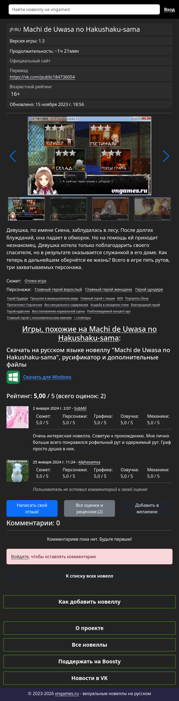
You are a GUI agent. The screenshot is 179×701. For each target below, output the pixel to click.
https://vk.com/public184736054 (42, 77)
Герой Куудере (17, 298)
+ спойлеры (82, 318)
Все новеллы (89, 644)
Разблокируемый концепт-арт (109, 311)
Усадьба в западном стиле (109, 305)
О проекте (89, 628)
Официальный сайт (30, 61)
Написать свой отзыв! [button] (32, 508)
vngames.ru (67, 693)
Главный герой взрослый (58, 289)
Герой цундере (149, 289)
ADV (120, 298)
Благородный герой (145, 305)
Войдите (20, 557)
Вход (169, 9)
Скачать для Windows (47, 377)
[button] (12, 156)
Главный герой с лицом (97, 298)
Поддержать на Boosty (89, 661)
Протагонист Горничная (24, 305)
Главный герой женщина (108, 289)
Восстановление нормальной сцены (58, 311)
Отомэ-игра (35, 280)
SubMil (80, 408)
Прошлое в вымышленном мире (54, 298)
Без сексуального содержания (66, 305)
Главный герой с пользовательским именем (39, 318)
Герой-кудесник (18, 311)
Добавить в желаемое (147, 508)
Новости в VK (89, 678)
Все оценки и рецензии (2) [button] (89, 508)
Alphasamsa (89, 462)
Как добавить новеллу (89, 601)
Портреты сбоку (137, 298)
